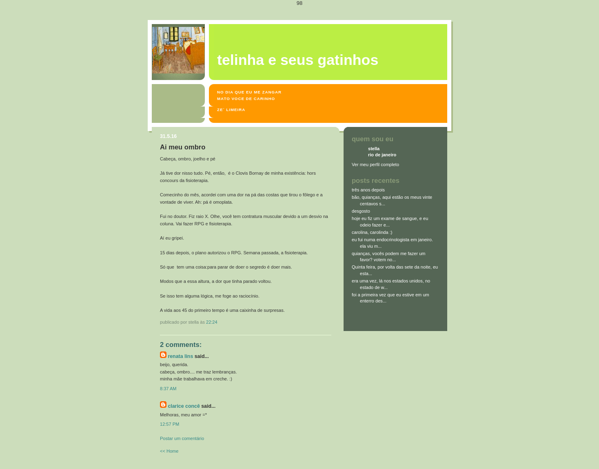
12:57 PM (169, 424)
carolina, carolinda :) (372, 232)
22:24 (211, 322)
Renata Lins (180, 356)
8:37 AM (168, 388)
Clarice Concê (184, 406)
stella (373, 148)
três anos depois (368, 189)
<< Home (169, 451)
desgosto (361, 211)
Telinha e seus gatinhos (297, 60)
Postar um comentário (182, 438)
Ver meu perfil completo (375, 164)
